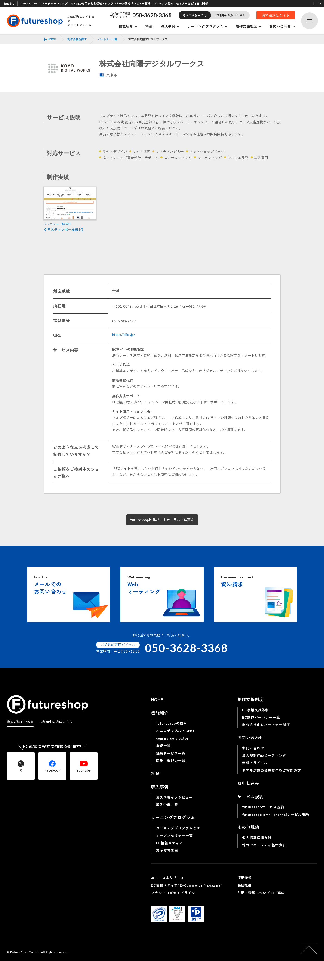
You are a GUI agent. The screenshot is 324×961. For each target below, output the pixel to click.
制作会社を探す (77, 39)
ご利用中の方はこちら (230, 15)
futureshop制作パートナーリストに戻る (162, 520)
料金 (148, 26)
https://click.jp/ (123, 334)
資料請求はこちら (276, 15)
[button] (313, 3)
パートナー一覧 (107, 39)
